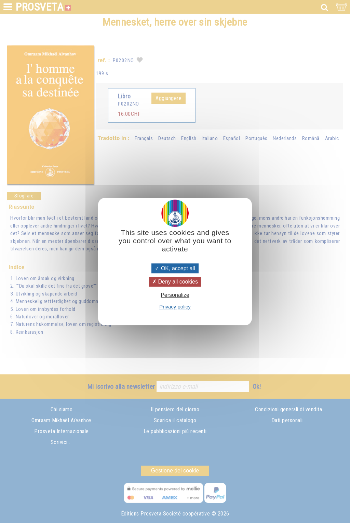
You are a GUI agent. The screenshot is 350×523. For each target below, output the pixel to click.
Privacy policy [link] (175, 306)
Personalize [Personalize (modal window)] (175, 295)
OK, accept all (175, 268)
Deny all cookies (175, 282)
